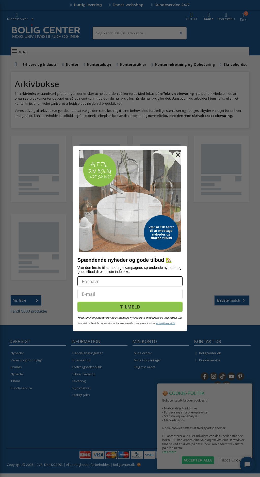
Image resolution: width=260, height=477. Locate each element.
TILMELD (130, 307)
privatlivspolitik (165, 323)
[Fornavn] (130, 281)
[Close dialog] (178, 154)
